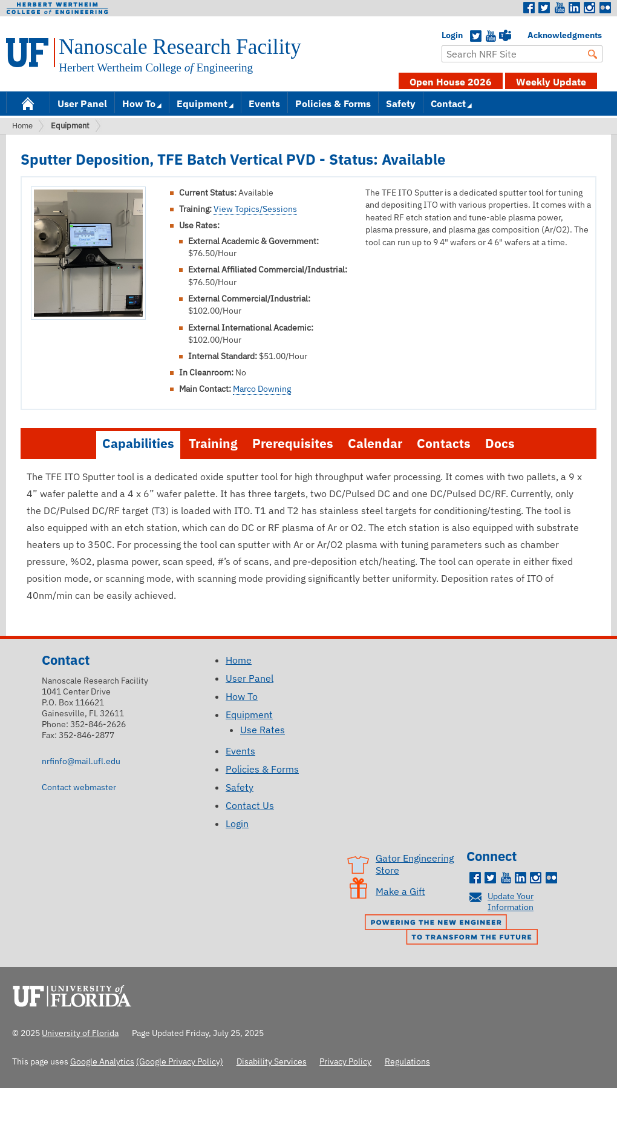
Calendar (375, 443)
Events (264, 103)
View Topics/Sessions (255, 208)
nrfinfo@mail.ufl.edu (81, 761)
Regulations (407, 1061)
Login (448, 35)
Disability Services (272, 1061)
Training (213, 443)
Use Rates (262, 730)
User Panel (82, 103)
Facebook (529, 8)
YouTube (491, 36)
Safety (401, 103)
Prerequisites (292, 443)
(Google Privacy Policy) (179, 1061)
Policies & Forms (333, 103)
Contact (448, 103)
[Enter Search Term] (522, 53)
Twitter (544, 8)
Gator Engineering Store (415, 864)
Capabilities (138, 443)
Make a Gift (400, 891)
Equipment (202, 103)
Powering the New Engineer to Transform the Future (454, 930)
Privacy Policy (345, 1061)
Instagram (590, 8)
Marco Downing (262, 388)
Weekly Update (551, 82)
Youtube (559, 8)
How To (138, 103)
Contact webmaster (79, 787)
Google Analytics (102, 1061)
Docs (500, 443)
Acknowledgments (533, 35)
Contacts (444, 443)
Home (28, 102)
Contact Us (250, 805)
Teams (505, 36)
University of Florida (75, 994)
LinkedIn (575, 8)
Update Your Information (511, 901)
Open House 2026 (451, 82)
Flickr (605, 8)
